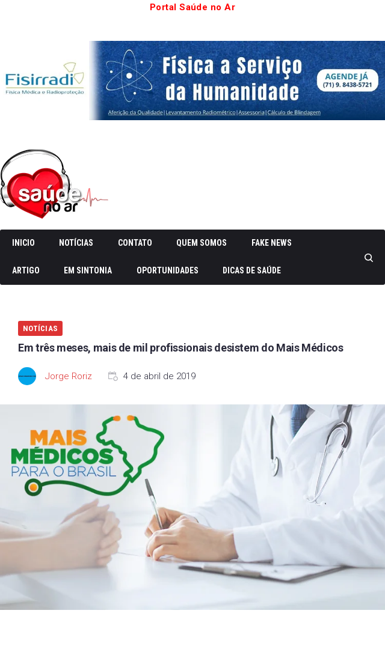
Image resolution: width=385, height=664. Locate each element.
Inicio (23, 243)
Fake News (271, 243)
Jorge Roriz (68, 376)
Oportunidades (168, 270)
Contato (135, 243)
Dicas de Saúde (252, 270)
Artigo (26, 270)
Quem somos (201, 243)
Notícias (76, 243)
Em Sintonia (88, 270)
